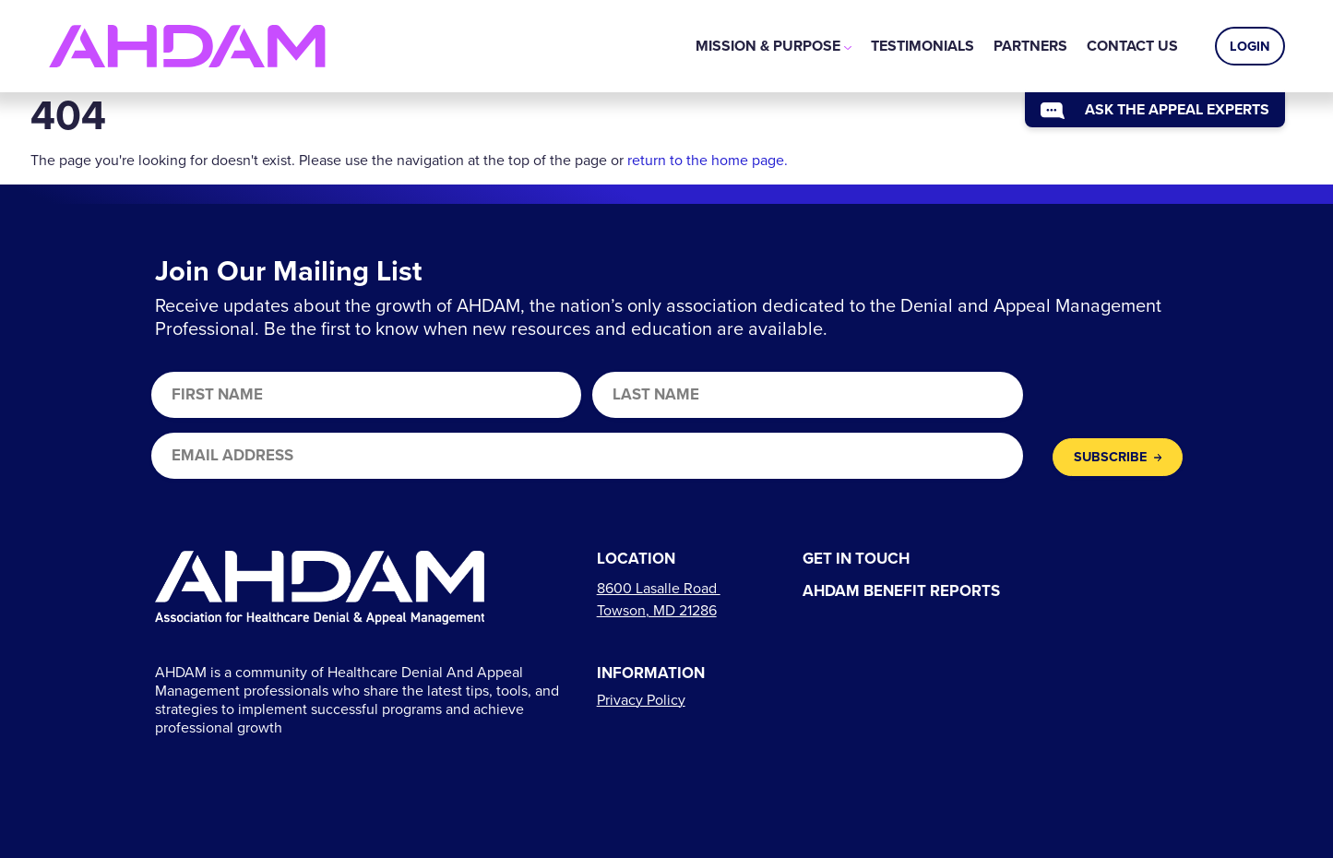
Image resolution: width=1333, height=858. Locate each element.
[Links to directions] (658, 599)
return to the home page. (707, 160)
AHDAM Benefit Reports (901, 592)
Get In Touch (856, 559)
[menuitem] (773, 46)
